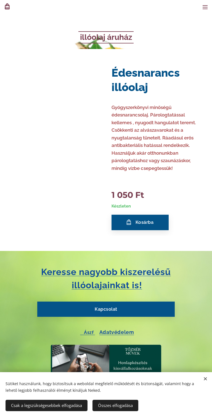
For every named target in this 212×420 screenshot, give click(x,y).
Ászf (87, 332)
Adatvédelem (116, 332)
